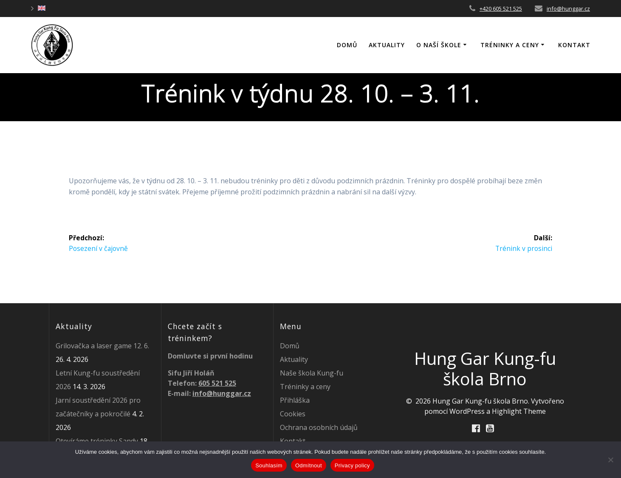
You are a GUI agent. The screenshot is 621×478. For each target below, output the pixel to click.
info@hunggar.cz (568, 8)
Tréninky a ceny (509, 45)
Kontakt (574, 45)
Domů (289, 345)
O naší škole (438, 45)
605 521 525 (217, 383)
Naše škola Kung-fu (311, 373)
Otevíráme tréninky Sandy (97, 441)
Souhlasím (268, 465)
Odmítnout (308, 465)
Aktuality (387, 45)
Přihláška (295, 400)
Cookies (292, 413)
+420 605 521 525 (501, 8)
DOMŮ (347, 45)
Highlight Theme (519, 411)
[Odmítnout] (610, 459)
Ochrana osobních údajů (319, 427)
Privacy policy (352, 465)
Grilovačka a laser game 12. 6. (102, 345)
